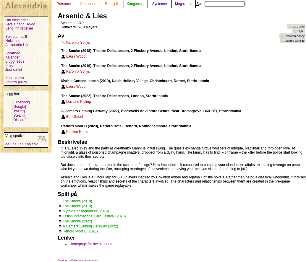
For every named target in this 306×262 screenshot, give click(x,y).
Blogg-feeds (14, 61)
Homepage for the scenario (90, 244)
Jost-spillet (13, 70)
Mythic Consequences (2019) (86, 211)
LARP (79, 23)
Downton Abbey (295, 36)
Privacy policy (16, 82)
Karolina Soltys (78, 42)
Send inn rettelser (19, 28)
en (21, 144)
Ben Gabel (74, 117)
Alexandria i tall (17, 45)
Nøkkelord (13, 41)
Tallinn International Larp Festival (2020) (94, 216)
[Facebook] (21, 102)
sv (36, 144)
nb (29, 144)
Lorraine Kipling (78, 102)
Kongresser (136, 4)
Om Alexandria (17, 20)
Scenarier (87, 4)
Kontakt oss (14, 78)
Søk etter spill (16, 37)
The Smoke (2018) (77, 201)
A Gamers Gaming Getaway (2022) (90, 226)
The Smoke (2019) (77, 206)
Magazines (183, 4)
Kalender (12, 57)
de (14, 144)
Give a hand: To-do (20, 24)
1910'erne (298, 26)
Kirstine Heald (77, 132)
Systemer (159, 4)
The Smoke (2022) (77, 221)
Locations (12, 53)
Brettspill (112, 4)
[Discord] (19, 120)
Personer (64, 4)
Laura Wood (75, 56)
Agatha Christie (295, 40)
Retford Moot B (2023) (80, 231)
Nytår (301, 31)
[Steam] (18, 115)
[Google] (19, 107)
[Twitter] (18, 111)
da (7, 144)
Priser (9, 66)
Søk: (220, 4)
